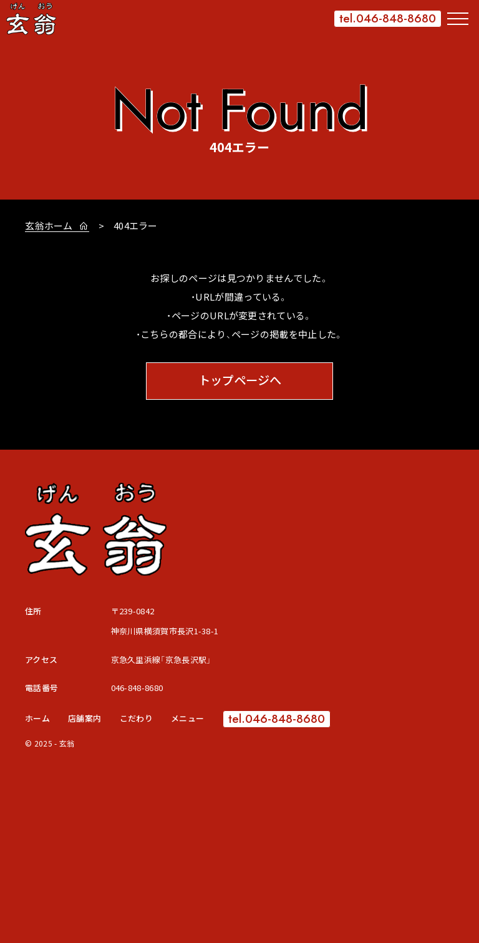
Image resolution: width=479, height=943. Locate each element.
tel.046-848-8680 (387, 18)
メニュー (187, 718)
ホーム (37, 718)
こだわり (136, 718)
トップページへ (239, 380)
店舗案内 (84, 718)
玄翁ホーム (50, 225)
